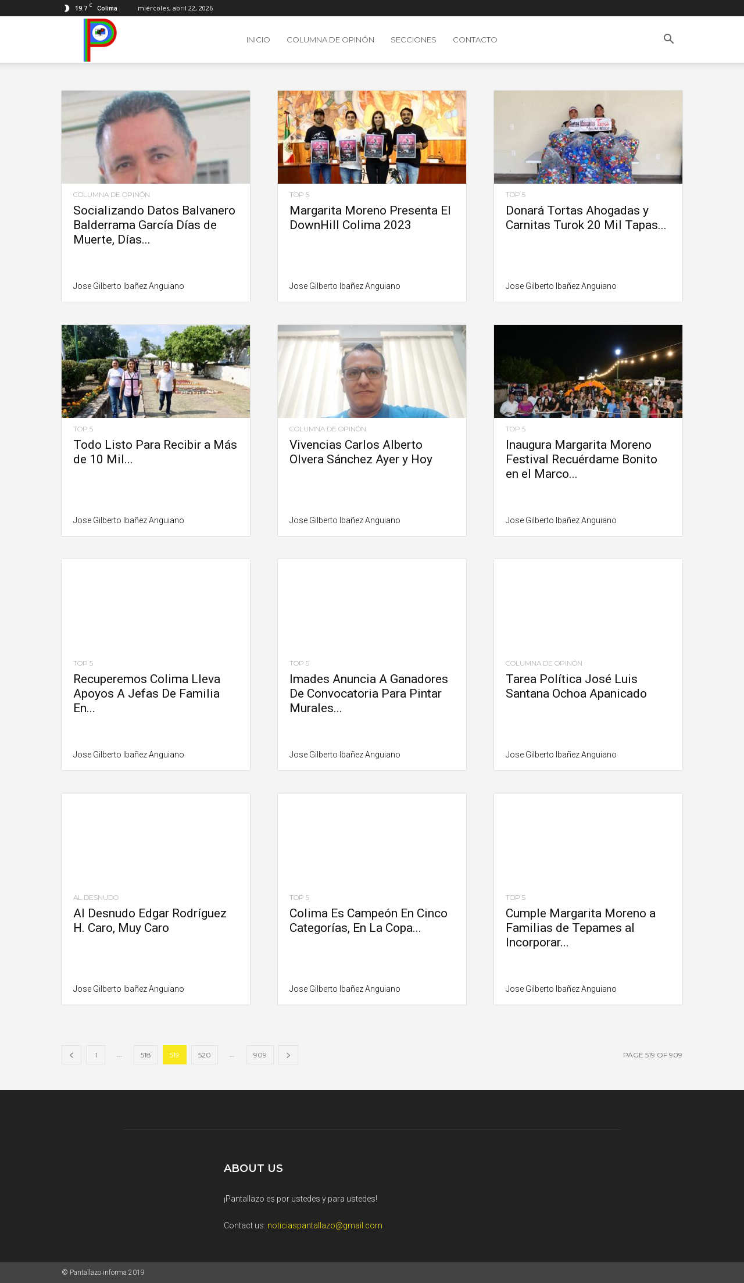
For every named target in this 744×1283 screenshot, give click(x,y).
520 (204, 1054)
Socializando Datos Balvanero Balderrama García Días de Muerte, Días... (154, 224)
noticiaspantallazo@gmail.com (324, 1225)
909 (260, 1054)
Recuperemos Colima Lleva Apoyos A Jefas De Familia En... (146, 693)
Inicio (258, 39)
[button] (668, 40)
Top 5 (299, 194)
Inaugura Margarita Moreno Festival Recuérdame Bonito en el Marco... (581, 459)
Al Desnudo (96, 897)
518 (146, 1054)
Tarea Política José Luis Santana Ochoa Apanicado (576, 686)
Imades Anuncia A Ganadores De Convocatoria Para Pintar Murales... (368, 693)
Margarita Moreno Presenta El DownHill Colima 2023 (370, 217)
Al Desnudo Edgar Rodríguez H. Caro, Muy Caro (150, 920)
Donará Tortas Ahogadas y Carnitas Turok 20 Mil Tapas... (586, 217)
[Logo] (97, 39)
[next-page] (288, 1054)
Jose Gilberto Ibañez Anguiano (128, 286)
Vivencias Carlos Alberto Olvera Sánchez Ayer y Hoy (360, 452)
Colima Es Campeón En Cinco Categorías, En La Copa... (368, 920)
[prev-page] (71, 1054)
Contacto (475, 39)
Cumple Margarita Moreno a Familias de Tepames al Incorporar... (581, 927)
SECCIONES (414, 39)
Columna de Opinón (330, 39)
